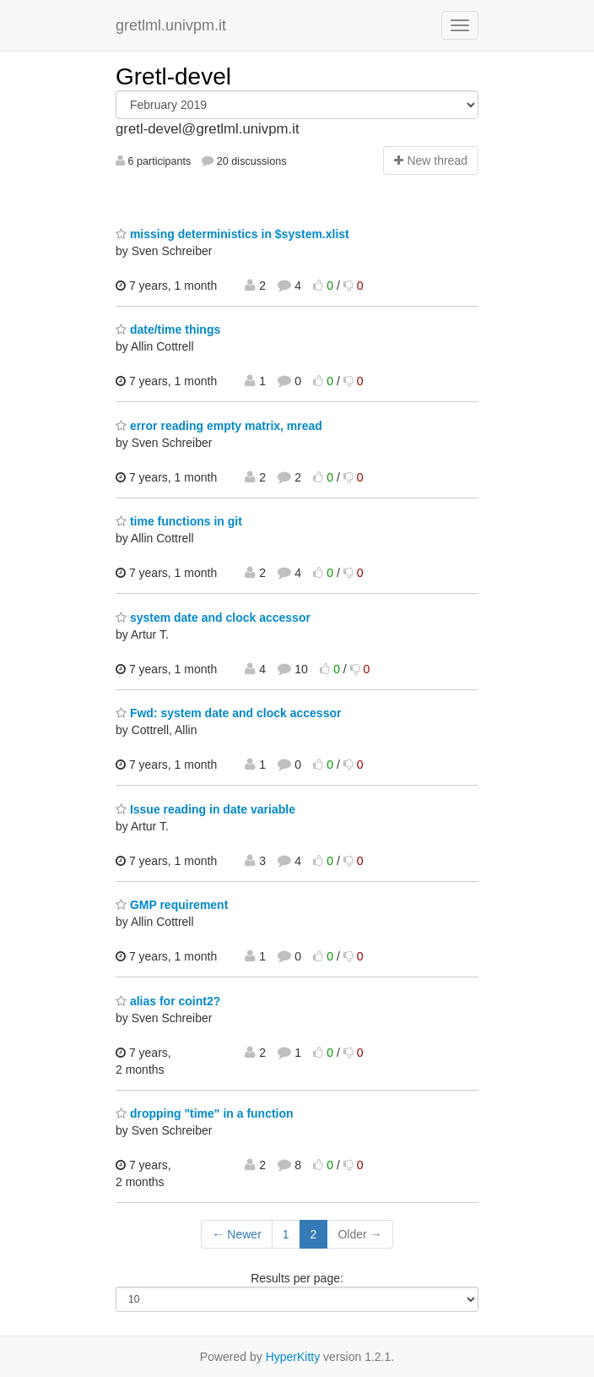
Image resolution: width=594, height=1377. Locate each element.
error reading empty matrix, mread (219, 426)
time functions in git (179, 521)
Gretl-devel (173, 76)
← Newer (236, 1234)
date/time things (168, 329)
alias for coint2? (168, 1001)
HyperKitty (293, 1356)
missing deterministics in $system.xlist (232, 234)
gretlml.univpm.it (171, 25)
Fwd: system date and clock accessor (228, 713)
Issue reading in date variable (205, 809)
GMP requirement (172, 905)
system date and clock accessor (213, 617)
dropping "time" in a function (205, 1113)
